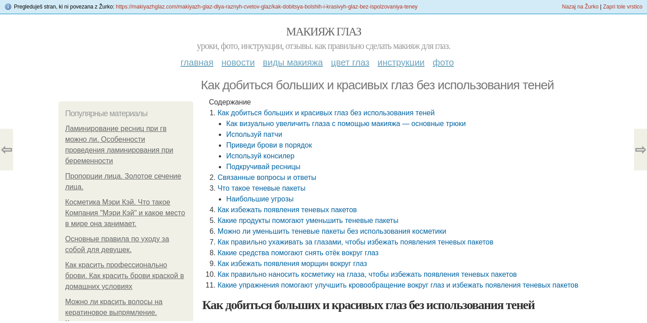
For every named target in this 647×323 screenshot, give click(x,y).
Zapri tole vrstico (623, 7)
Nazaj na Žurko (580, 7)
